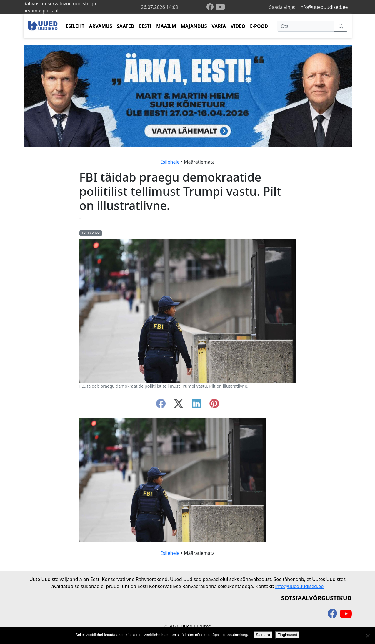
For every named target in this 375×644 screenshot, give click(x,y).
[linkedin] (196, 405)
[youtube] (220, 7)
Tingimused (287, 635)
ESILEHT (75, 26)
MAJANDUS (194, 26)
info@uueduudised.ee (323, 7)
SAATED (125, 26)
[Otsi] (305, 26)
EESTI (145, 26)
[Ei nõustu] (368, 635)
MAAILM (166, 26)
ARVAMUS (100, 26)
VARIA (218, 26)
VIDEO (238, 26)
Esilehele (170, 162)
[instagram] (214, 405)
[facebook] (211, 7)
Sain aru (263, 635)
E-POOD (259, 26)
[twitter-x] (178, 405)
